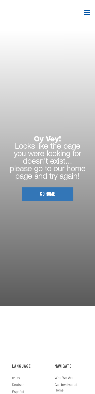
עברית (16, 378)
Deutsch (18, 385)
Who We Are (64, 378)
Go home (47, 194)
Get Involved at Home (66, 387)
